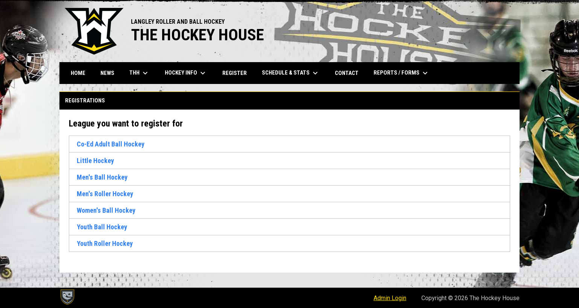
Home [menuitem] (78, 73)
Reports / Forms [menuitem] (402, 73)
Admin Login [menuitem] (390, 298)
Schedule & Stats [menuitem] (291, 73)
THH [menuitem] (139, 73)
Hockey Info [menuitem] (186, 73)
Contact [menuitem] (347, 73)
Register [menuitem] (234, 73)
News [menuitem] (107, 73)
